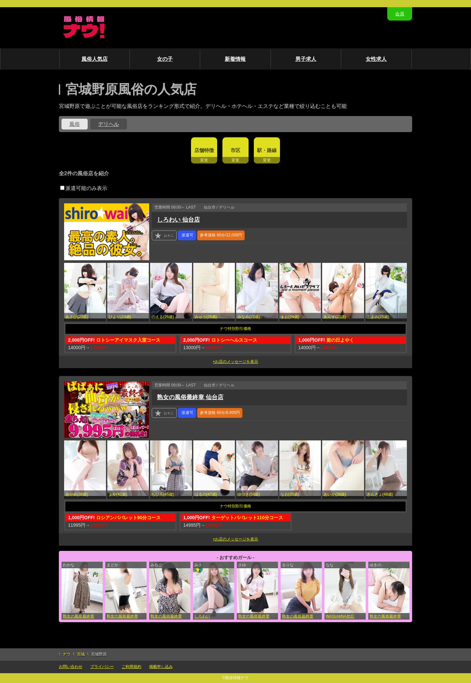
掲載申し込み (161, 666)
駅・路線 (267, 150)
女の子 (165, 59)
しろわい (202, 616)
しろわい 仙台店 (178, 219)
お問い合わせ (70, 666)
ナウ (66, 654)
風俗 (74, 124)
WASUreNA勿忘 (340, 616)
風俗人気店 (94, 59)
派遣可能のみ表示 (83, 188)
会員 (399, 13)
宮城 (81, 654)
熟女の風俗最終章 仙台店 (190, 397)
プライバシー (102, 666)
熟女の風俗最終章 (78, 616)
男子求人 (305, 59)
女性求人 (376, 59)
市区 (235, 150)
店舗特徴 (204, 150)
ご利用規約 (131, 666)
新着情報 (235, 59)
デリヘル (108, 124)
